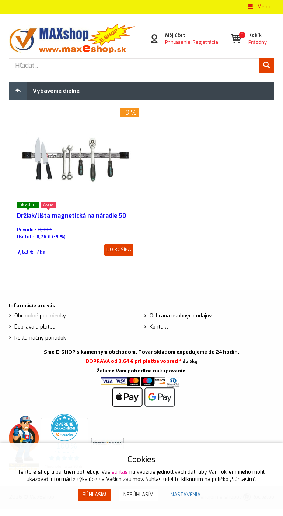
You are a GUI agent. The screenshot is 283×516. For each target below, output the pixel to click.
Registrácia (205, 42)
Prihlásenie (178, 42)
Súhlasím (94, 494)
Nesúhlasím (138, 494)
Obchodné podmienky (40, 323)
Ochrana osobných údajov (181, 323)
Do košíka (118, 257)
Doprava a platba (35, 334)
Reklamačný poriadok (40, 345)
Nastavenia (185, 494)
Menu (258, 6)
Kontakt (159, 334)
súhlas (120, 471)
